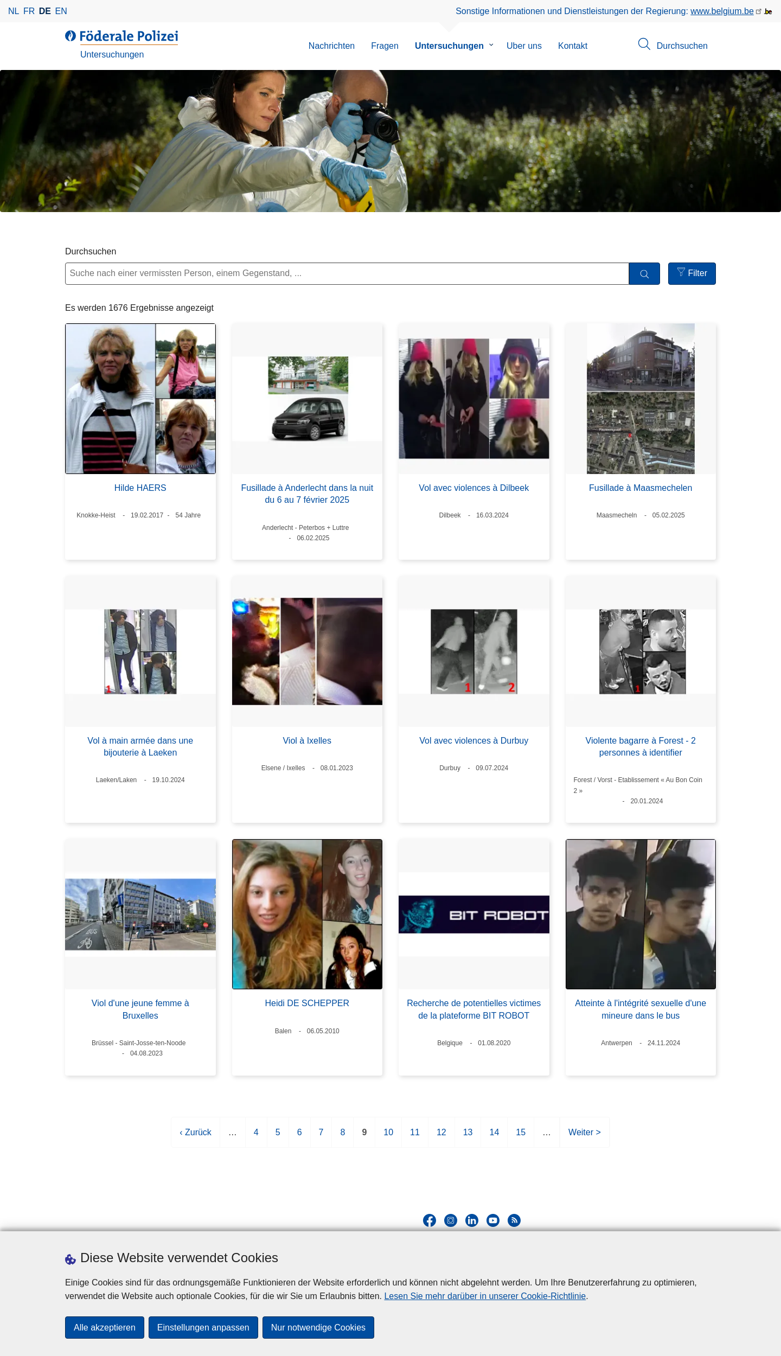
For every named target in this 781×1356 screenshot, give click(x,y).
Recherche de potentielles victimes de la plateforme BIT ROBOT (474, 1009)
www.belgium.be (722, 11)
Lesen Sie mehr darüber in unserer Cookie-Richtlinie (485, 1296)
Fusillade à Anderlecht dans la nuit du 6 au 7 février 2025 (307, 493)
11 (415, 1136)
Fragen (385, 45)
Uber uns (524, 45)
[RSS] (514, 1220)
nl (13, 11)
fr (29, 11)
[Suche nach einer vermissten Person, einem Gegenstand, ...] (347, 274)
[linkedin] (471, 1220)
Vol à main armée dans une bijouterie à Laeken (140, 746)
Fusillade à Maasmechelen (640, 487)
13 (468, 1136)
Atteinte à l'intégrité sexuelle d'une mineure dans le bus (640, 1009)
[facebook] (429, 1220)
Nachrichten (332, 45)
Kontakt (572, 45)
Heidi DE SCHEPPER (307, 1003)
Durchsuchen (90, 251)
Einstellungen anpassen (203, 1327)
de (45, 11)
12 (441, 1136)
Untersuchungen (449, 45)
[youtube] (493, 1220)
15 (521, 1136)
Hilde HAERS (140, 487)
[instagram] (450, 1220)
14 (494, 1136)
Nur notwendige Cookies (318, 1327)
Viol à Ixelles (307, 740)
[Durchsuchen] (644, 274)
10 (388, 1136)
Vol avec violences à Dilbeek (474, 487)
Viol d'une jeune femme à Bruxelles (140, 1009)
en (61, 11)
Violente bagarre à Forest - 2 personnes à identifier (641, 746)
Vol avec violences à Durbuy (473, 740)
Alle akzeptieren (105, 1327)
